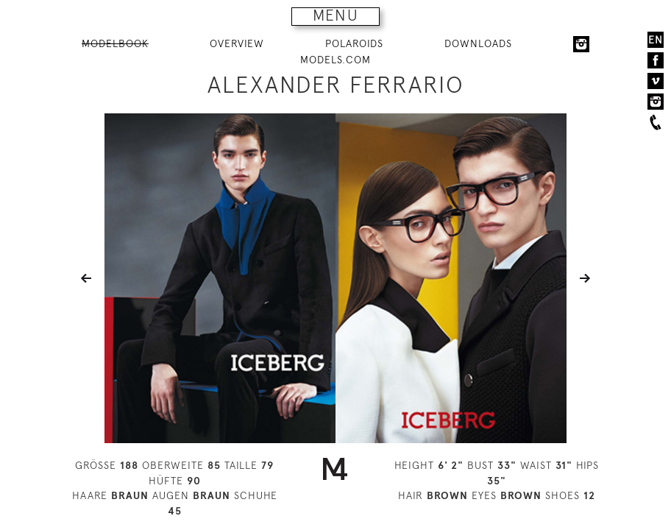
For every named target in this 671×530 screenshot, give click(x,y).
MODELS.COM (335, 59)
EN (655, 40)
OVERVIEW (237, 43)
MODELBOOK (115, 43)
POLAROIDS (354, 43)
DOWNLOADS (478, 43)
